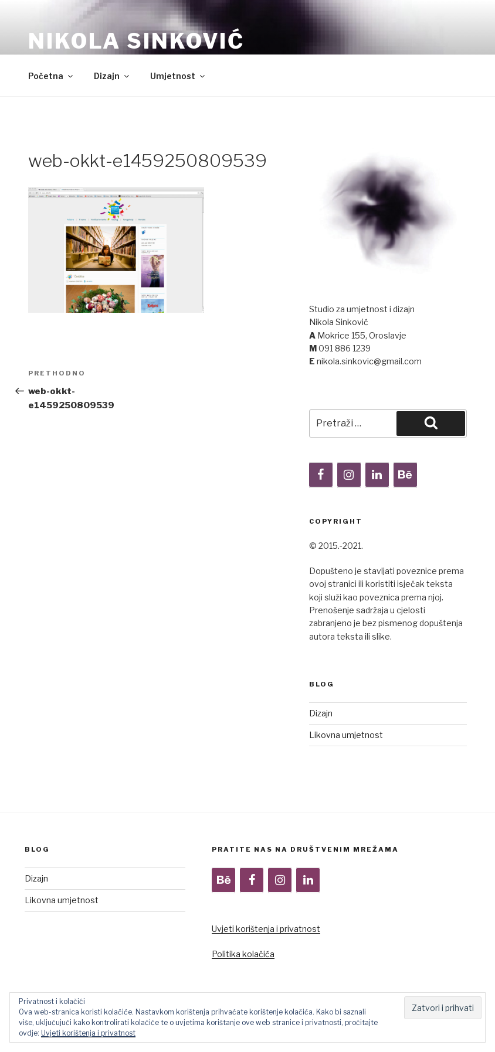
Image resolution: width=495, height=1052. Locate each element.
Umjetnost (178, 76)
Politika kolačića (243, 954)
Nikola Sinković (136, 41)
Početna (51, 76)
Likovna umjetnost (346, 735)
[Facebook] (321, 475)
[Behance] (405, 475)
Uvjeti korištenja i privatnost (266, 929)
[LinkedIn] (377, 475)
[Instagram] (349, 475)
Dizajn (112, 76)
